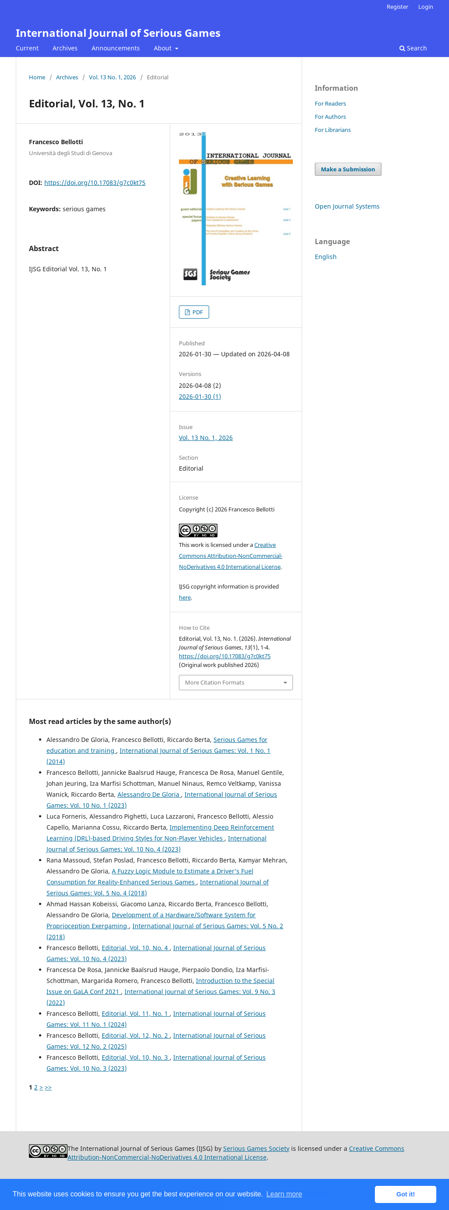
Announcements (116, 48)
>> (48, 1087)
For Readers (330, 103)
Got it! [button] (405, 1194)
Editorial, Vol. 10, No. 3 (136, 1057)
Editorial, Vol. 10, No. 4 (136, 948)
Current (27, 48)
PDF (197, 312)
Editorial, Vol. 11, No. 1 (136, 1013)
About (163, 48)
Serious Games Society (256, 1148)
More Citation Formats (214, 682)
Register (397, 7)
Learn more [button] (284, 1194)
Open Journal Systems (347, 206)
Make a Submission (348, 169)
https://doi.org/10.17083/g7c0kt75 (95, 182)
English (326, 256)
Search (413, 48)
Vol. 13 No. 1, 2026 (112, 77)
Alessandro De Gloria (149, 794)
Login (425, 7)
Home (37, 77)
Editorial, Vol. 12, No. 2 (136, 1035)
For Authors (330, 117)
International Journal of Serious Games (118, 32)
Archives (65, 48)
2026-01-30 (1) (200, 396)
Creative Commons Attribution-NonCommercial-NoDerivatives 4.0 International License (230, 556)
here (185, 597)
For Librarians (333, 130)
